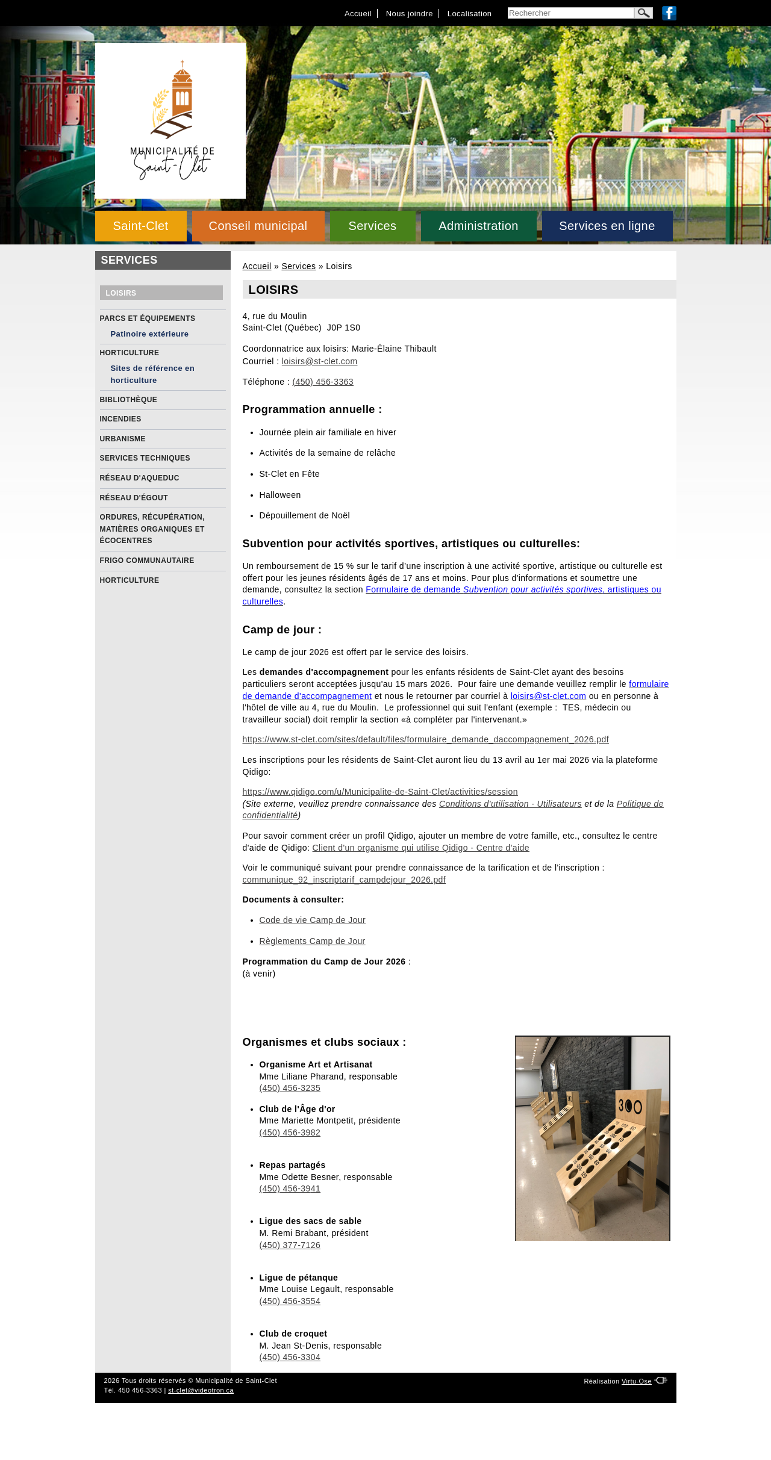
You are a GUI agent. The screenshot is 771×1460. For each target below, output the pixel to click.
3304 (310, 1357)
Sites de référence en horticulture (153, 374)
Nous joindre (409, 13)
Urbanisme (123, 439)
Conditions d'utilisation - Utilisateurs (510, 804)
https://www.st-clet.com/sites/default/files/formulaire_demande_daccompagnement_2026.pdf (426, 739)
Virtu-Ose (637, 1381)
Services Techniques (145, 458)
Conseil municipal (258, 225)
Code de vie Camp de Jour (313, 920)
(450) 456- (280, 1357)
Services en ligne (607, 225)
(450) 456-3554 (290, 1301)
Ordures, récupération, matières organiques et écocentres (152, 529)
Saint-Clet (140, 225)
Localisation (470, 13)
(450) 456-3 (315, 382)
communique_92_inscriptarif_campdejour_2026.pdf (344, 879)
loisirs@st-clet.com (320, 361)
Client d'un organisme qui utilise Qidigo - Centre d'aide (421, 848)
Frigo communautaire (147, 560)
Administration (479, 225)
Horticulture (130, 353)
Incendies (121, 419)
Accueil (358, 13)
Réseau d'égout (134, 498)
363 (346, 382)
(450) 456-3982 (290, 1132)
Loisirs (121, 293)
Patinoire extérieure (150, 333)
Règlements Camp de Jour (313, 941)
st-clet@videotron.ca (201, 1390)
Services (372, 225)
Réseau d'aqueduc (139, 478)
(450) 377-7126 (290, 1245)
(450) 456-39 (285, 1188)
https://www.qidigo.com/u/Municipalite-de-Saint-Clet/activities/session (380, 792)
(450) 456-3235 (290, 1088)
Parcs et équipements (148, 318)
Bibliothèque (129, 400)
